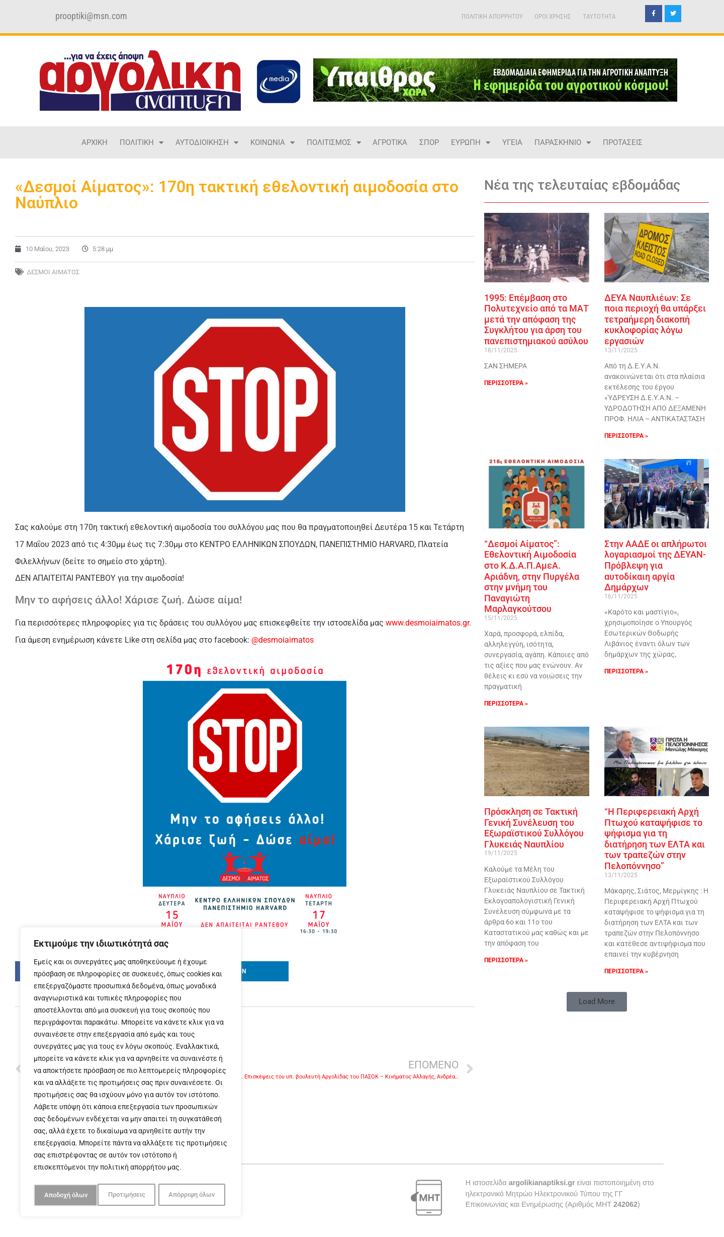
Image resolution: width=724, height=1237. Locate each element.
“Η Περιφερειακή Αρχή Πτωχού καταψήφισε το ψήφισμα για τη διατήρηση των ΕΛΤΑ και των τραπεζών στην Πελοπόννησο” (654, 838)
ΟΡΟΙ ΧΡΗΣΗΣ (552, 16)
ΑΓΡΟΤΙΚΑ (390, 142)
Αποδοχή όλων (196, 1195)
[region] (130, 1073)
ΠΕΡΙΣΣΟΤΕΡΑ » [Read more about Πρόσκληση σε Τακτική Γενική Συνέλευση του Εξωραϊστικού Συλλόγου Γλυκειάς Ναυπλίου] (506, 960)
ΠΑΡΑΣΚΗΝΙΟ (562, 142)
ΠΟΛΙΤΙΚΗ (141, 142)
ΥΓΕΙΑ (512, 142)
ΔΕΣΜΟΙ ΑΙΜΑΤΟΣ (53, 272)
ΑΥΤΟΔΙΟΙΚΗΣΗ (206, 142)
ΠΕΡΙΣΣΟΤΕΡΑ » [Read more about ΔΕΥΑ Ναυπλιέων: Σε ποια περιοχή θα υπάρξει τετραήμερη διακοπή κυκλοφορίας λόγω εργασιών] (626, 435)
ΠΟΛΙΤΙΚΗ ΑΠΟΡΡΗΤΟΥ (492, 16)
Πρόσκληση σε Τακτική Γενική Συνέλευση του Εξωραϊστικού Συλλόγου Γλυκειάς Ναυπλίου (534, 827)
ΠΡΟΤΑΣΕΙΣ (623, 142)
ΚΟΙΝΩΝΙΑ (272, 142)
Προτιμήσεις (61, 1195)
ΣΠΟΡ (429, 142)
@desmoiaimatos (282, 640)
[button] (245, 971)
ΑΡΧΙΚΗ (94, 142)
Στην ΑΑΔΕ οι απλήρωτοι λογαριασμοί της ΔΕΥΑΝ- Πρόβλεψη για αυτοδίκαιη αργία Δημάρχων (655, 565)
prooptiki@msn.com (91, 16)
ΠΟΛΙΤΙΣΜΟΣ (334, 142)
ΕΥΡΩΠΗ (470, 142)
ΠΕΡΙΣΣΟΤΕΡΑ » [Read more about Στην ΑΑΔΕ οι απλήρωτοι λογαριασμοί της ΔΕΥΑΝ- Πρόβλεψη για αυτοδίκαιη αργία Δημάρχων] (626, 671)
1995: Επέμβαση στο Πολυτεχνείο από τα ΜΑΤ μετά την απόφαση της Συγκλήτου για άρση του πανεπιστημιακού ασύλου (536, 319)
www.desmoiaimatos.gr (427, 623)
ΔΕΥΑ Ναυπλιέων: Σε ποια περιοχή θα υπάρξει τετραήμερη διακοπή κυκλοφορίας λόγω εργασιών (655, 319)
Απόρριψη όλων (127, 1195)
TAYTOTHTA (599, 16)
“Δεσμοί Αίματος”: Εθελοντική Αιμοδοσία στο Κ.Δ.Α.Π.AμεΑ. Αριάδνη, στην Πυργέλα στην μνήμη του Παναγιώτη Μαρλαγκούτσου (531, 576)
